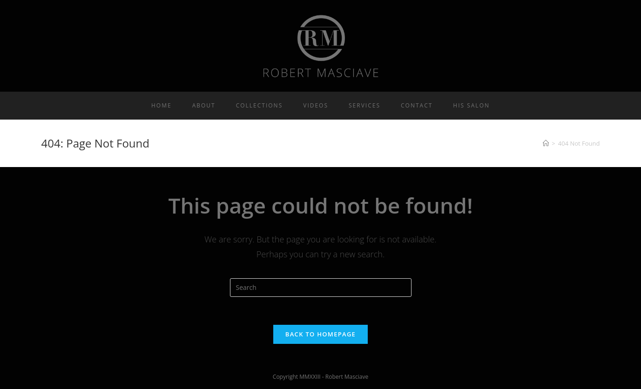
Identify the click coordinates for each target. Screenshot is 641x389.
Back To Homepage (320, 334)
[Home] (546, 143)
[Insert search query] (321, 287)
